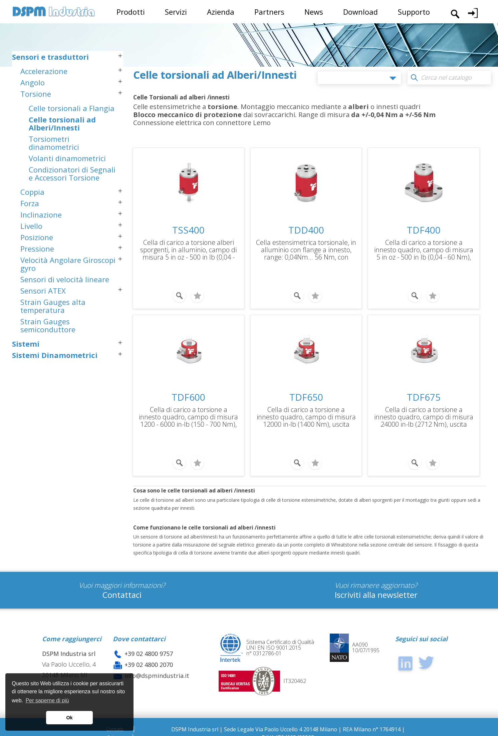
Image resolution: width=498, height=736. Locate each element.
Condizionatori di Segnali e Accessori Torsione (72, 190)
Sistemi (25, 360)
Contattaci (122, 587)
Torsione (35, 110)
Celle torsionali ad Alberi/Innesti (62, 140)
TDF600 (188, 393)
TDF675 (424, 393)
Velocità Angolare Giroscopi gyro (67, 280)
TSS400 (188, 230)
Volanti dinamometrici (67, 174)
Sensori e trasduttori (50, 73)
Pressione (37, 265)
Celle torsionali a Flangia (71, 124)
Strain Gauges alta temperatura (52, 322)
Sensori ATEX (43, 307)
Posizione (36, 254)
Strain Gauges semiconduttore (47, 342)
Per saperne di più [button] (47, 700)
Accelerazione (43, 87)
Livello (31, 242)
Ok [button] (69, 717)
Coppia (32, 208)
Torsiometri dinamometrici (54, 159)
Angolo (32, 99)
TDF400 (424, 230)
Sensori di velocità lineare (64, 296)
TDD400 (306, 230)
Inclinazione (41, 231)
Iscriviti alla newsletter (376, 587)
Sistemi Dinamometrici (54, 371)
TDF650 (306, 393)
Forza (29, 220)
